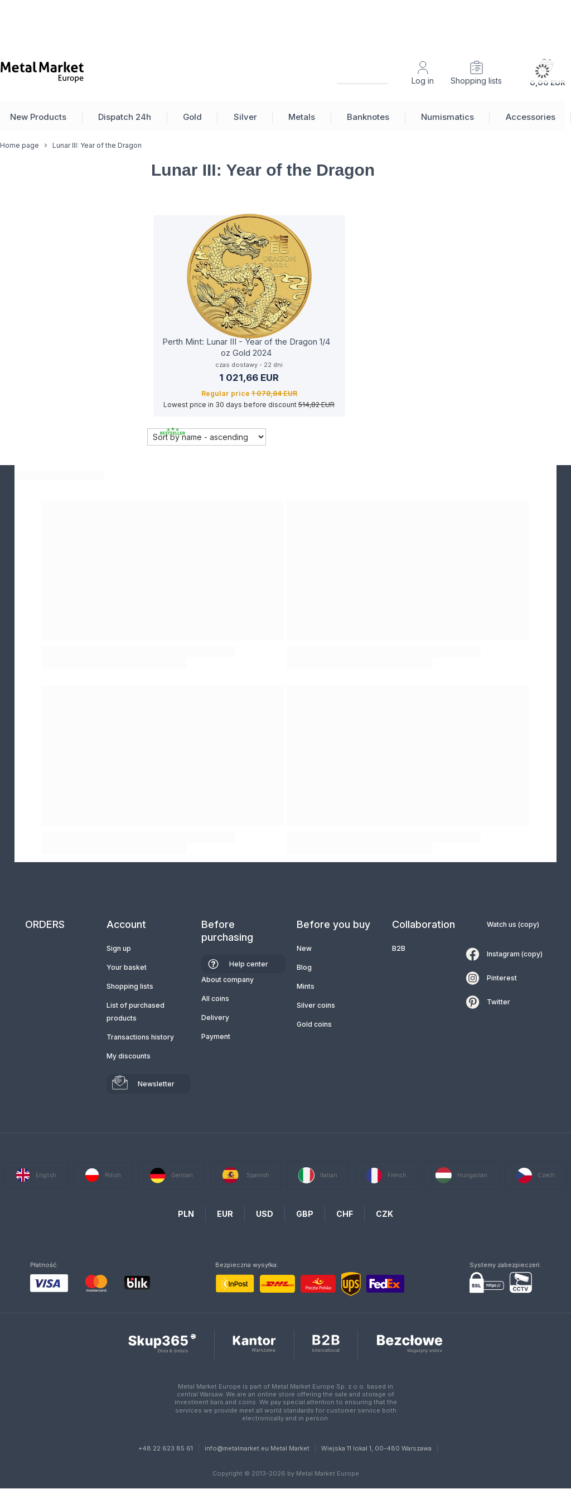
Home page (19, 153)
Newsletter (156, 1084)
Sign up (119, 948)
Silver (245, 117)
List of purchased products (135, 1011)
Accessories (530, 117)
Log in (423, 80)
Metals (301, 117)
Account (126, 924)
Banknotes (368, 117)
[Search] (352, 71)
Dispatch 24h (124, 117)
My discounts (129, 1056)
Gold (192, 117)
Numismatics (447, 117)
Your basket (127, 967)
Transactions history (140, 1037)
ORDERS (45, 924)
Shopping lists (476, 80)
